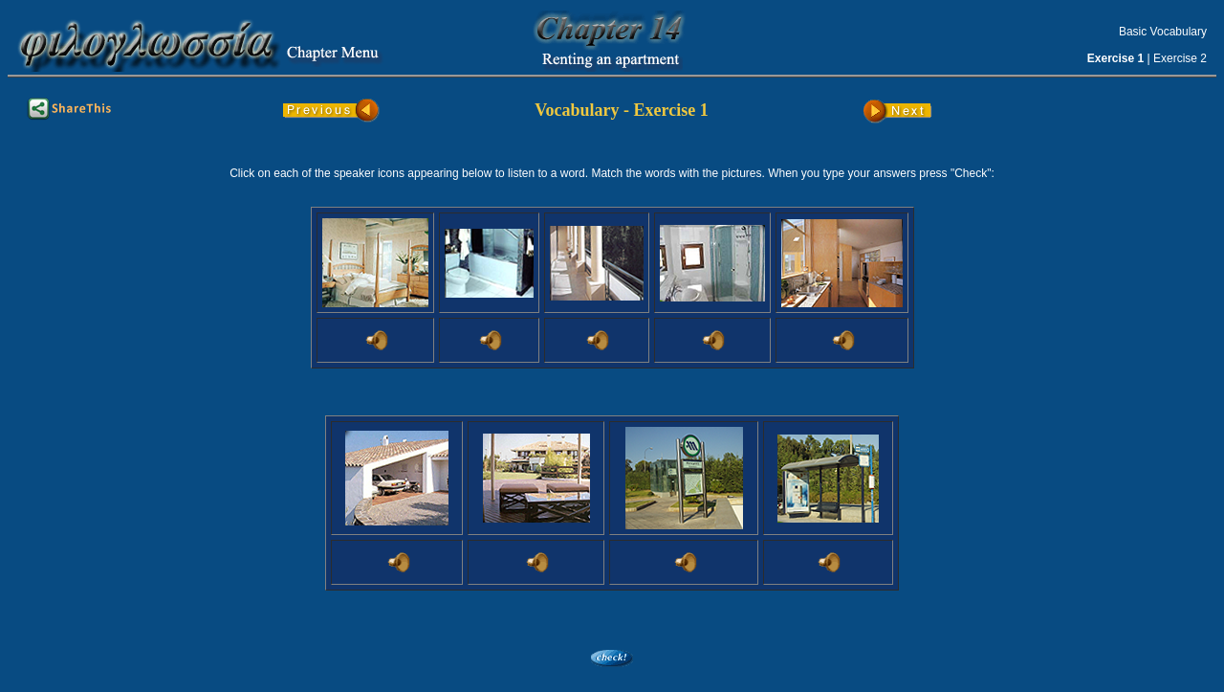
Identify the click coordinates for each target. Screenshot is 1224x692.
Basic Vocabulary (1163, 31)
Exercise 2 (1180, 58)
